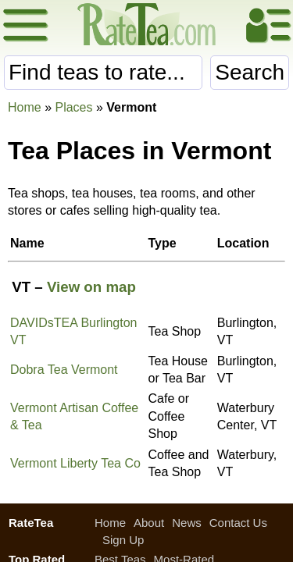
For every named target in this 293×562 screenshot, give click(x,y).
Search (249, 72)
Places (73, 107)
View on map (91, 287)
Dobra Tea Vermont (64, 369)
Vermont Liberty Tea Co (75, 463)
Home (24, 107)
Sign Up (123, 539)
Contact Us (238, 522)
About (149, 522)
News (187, 522)
